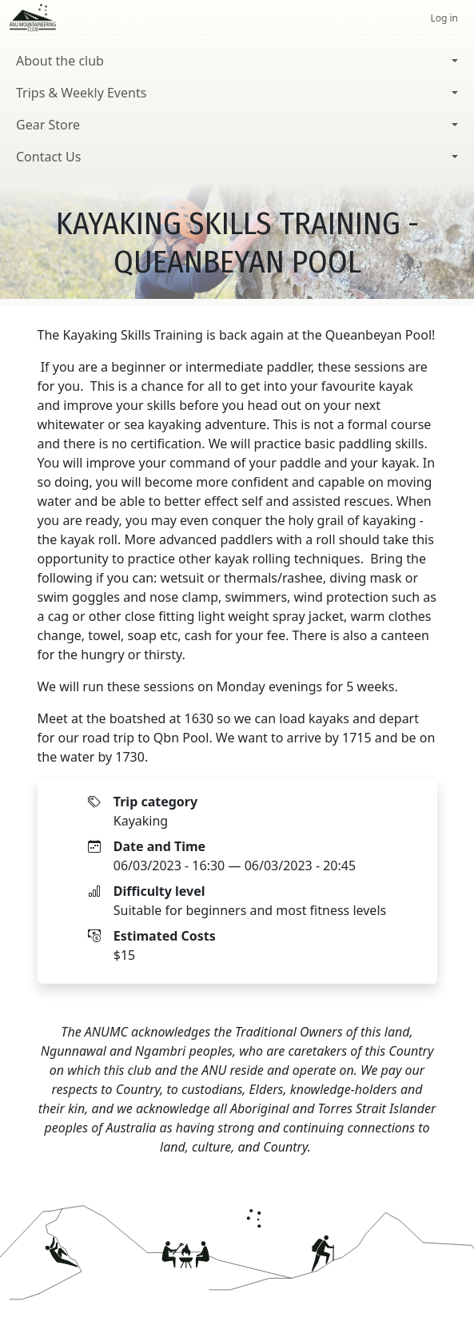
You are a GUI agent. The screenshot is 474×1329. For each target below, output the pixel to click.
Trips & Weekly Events (81, 92)
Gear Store (48, 124)
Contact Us (48, 156)
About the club (60, 61)
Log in (444, 18)
